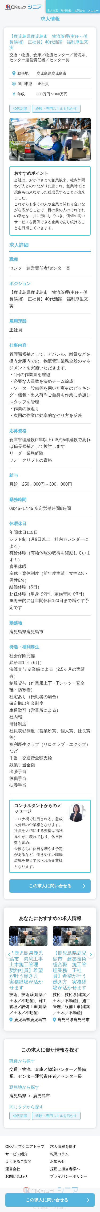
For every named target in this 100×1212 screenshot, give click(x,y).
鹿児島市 (41, 1095)
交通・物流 (20, 1069)
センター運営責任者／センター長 (50, 1076)
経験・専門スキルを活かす (56, 109)
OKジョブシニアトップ (24, 1146)
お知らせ (57, 1161)
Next (90, 955)
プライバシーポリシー (68, 1176)
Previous (9, 955)
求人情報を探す (63, 1146)
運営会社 (12, 1169)
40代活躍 (20, 109)
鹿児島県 (17, 1095)
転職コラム (59, 1154)
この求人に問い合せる (50, 886)
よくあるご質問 (18, 1161)
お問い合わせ (16, 1176)
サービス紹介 (16, 1154)
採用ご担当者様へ (65, 1169)
